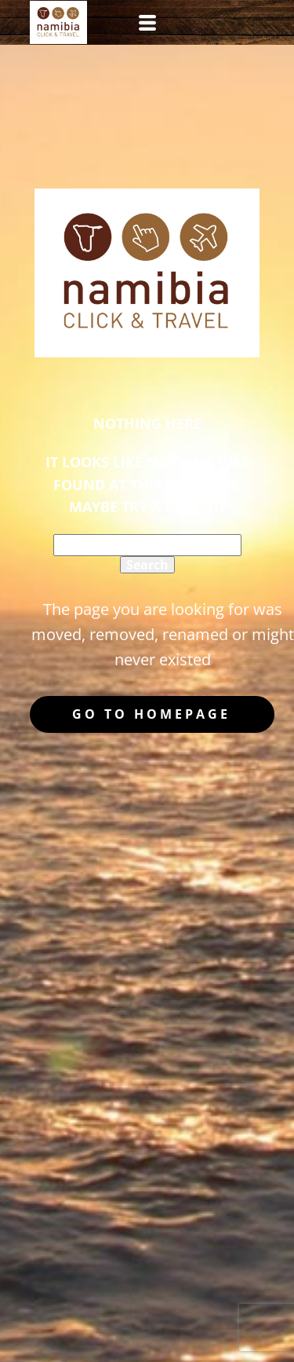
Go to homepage (151, 714)
